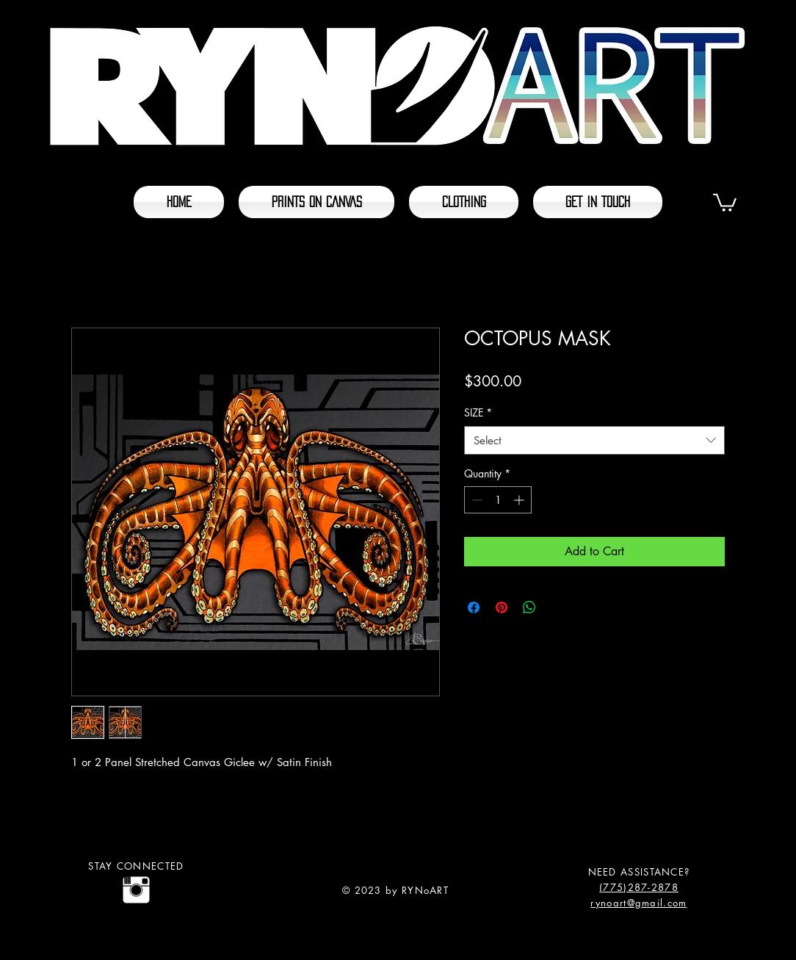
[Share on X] (557, 607)
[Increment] (520, 500)
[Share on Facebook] (473, 607)
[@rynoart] (136, 889)
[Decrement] (475, 500)
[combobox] (594, 440)
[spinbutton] (498, 500)
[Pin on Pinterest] (501, 607)
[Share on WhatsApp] (529, 607)
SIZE (478, 412)
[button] (725, 202)
